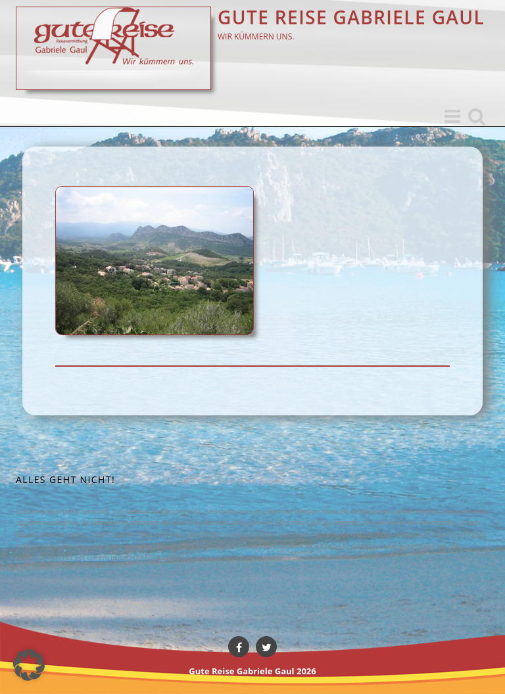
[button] (29, 665)
